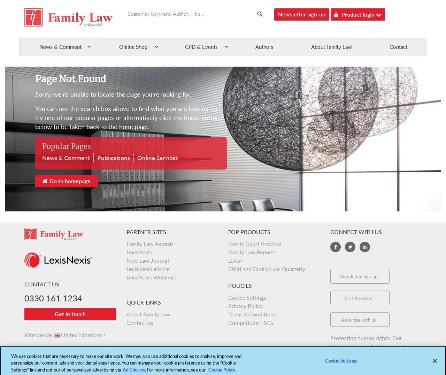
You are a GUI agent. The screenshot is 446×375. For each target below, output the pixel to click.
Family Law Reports (252, 252)
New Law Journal (147, 260)
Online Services (157, 158)
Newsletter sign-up (301, 14)
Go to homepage (67, 181)
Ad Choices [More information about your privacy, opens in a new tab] (134, 371)
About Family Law (331, 47)
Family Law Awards (150, 243)
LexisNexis (139, 252)
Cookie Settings (247, 297)
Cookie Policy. (222, 371)
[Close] (435, 362)
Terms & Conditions (252, 314)
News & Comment (66, 158)
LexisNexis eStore (147, 268)
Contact (398, 47)
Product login (358, 13)
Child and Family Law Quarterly (266, 268)
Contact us (139, 322)
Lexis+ (235, 260)
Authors (264, 47)
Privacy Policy (245, 305)
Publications (113, 158)
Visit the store (358, 298)
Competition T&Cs (251, 322)
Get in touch (70, 313)
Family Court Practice (254, 243)
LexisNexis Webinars (151, 277)
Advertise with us (358, 320)
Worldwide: (35, 334)
